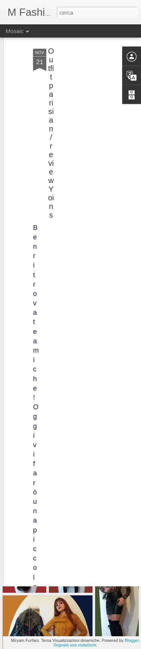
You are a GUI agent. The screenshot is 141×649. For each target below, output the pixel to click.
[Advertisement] (76, 80)
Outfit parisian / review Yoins (51, 117)
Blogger (132, 640)
